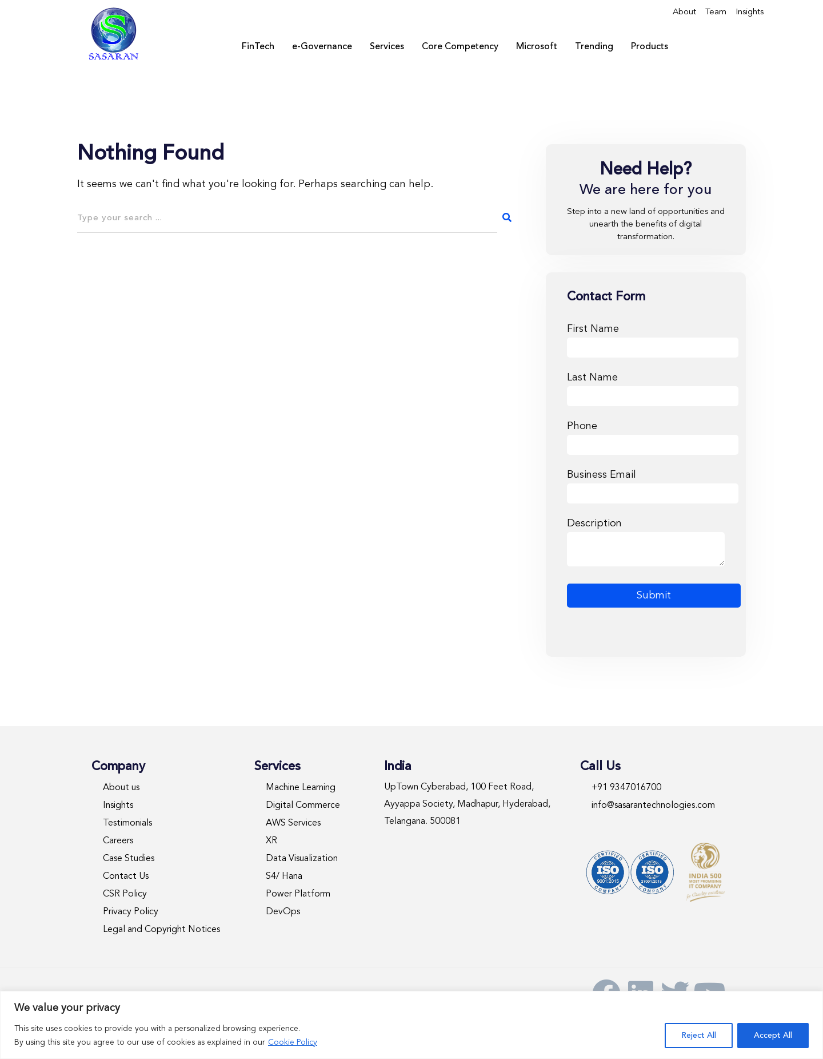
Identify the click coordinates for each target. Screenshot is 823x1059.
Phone (652, 435)
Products (649, 46)
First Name (652, 338)
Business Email (652, 484)
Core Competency (460, 46)
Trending (594, 46)
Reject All (698, 1036)
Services (387, 46)
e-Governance (322, 46)
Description (646, 543)
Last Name (652, 387)
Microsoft (536, 46)
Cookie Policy (292, 1042)
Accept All (773, 1036)
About (684, 12)
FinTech (258, 46)
